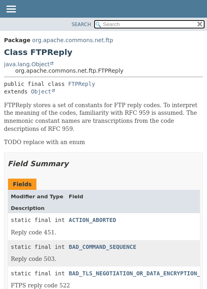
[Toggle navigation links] (11, 9)
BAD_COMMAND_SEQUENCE (103, 247)
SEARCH (81, 24)
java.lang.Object (27, 64)
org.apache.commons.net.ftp (72, 40)
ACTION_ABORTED (92, 220)
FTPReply (81, 84)
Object (41, 91)
